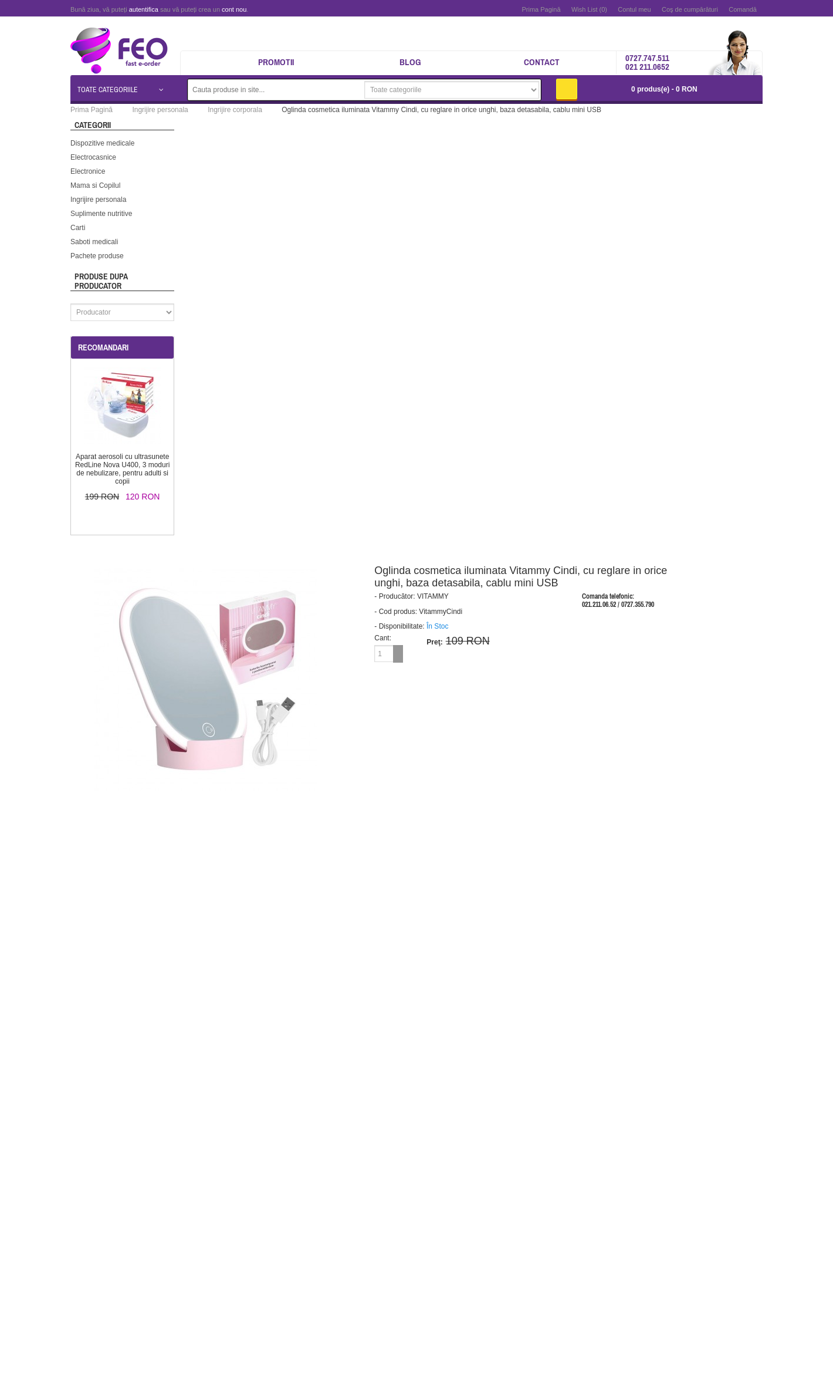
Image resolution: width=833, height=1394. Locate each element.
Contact (542, 62)
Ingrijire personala (98, 199)
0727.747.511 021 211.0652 (647, 62)
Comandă (743, 9)
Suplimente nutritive (101, 214)
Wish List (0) (589, 9)
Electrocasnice (93, 157)
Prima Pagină (541, 9)
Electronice (87, 171)
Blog (410, 62)
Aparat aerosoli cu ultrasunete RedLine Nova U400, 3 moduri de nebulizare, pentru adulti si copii (122, 469)
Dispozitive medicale (102, 143)
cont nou (234, 9)
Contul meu (634, 9)
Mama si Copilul (95, 185)
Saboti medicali (94, 242)
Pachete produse (97, 256)
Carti (77, 228)
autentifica (143, 9)
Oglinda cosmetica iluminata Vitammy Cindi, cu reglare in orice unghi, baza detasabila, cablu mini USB (441, 110)
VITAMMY (433, 596)
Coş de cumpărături (690, 9)
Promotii (276, 62)
